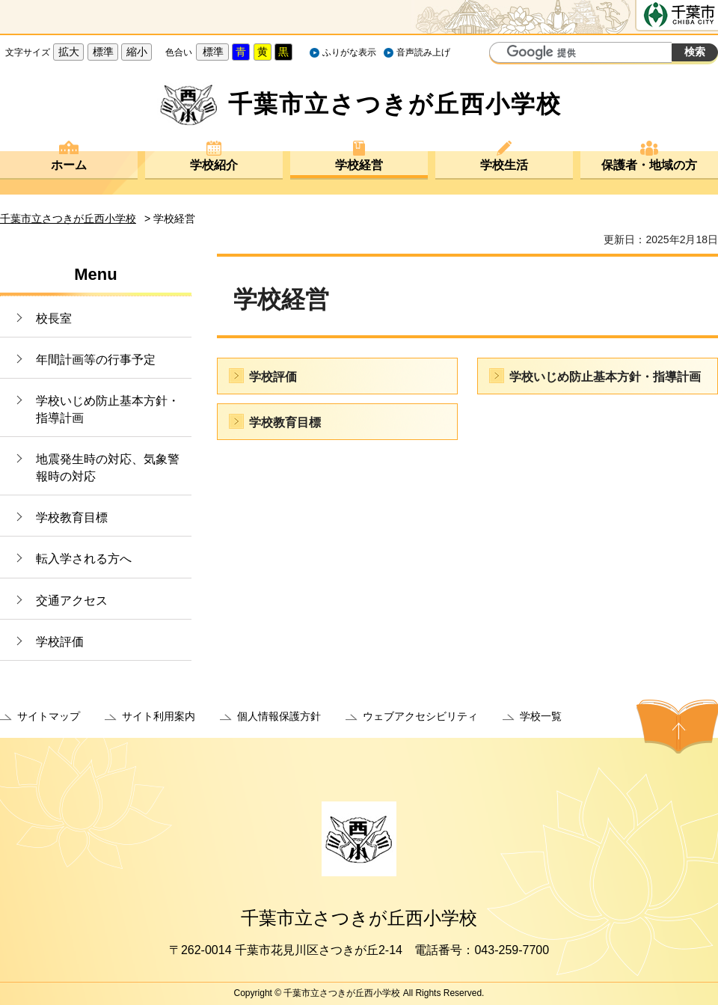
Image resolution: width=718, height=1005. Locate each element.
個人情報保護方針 (279, 716)
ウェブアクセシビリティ (420, 716)
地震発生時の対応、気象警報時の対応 (108, 467)
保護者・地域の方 (649, 165)
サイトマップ (48, 716)
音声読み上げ (423, 52)
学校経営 (359, 165)
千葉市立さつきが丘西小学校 (68, 218)
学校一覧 (541, 716)
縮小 (136, 52)
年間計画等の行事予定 (96, 359)
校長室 (54, 318)
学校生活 (504, 165)
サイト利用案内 (158, 716)
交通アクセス (72, 600)
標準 (103, 52)
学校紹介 (214, 165)
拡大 (68, 52)
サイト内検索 (502, 53)
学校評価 (60, 641)
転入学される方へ (84, 558)
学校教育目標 (72, 517)
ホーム (69, 165)
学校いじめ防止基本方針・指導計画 (108, 409)
